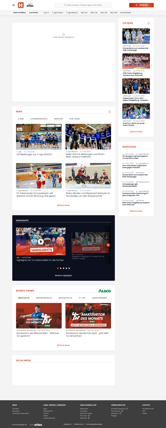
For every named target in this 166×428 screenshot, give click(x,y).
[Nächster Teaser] (108, 245)
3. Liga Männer (72, 13)
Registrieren (84, 408)
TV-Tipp (82, 298)
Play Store (85, 415)
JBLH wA (84, 13)
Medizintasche (65, 298)
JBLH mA (93, 13)
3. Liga (21, 119)
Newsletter (15, 411)
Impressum (67, 424)
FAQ (143, 411)
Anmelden (141, 5)
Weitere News (63, 205)
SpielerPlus (116, 413)
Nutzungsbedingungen (94, 424)
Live (46, 12)
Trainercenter (117, 411)
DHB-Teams (75, 119)
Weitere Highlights (63, 276)
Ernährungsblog (44, 298)
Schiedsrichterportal (119, 408)
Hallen (45, 415)
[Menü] (13, 5)
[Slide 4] (66, 268)
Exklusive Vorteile (86, 413)
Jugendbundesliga (39, 119)
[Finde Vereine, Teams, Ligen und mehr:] (83, 5)
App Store (85, 418)
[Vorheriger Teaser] (19, 245)
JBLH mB (113, 13)
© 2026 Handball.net (19, 424)
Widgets (114, 415)
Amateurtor (23, 298)
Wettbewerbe (48, 411)
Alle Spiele (33, 13)
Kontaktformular (148, 408)
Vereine (46, 413)
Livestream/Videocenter (20, 413)
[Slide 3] (63, 268)
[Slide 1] (58, 268)
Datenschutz (79, 424)
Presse (144, 413)
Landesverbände (99, 298)
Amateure (58, 119)
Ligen (45, 408)
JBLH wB (103, 13)
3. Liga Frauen (57, 13)
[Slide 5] (69, 268)
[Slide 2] (60, 268)
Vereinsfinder (125, 13)
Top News (15, 408)
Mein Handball (19, 13)
